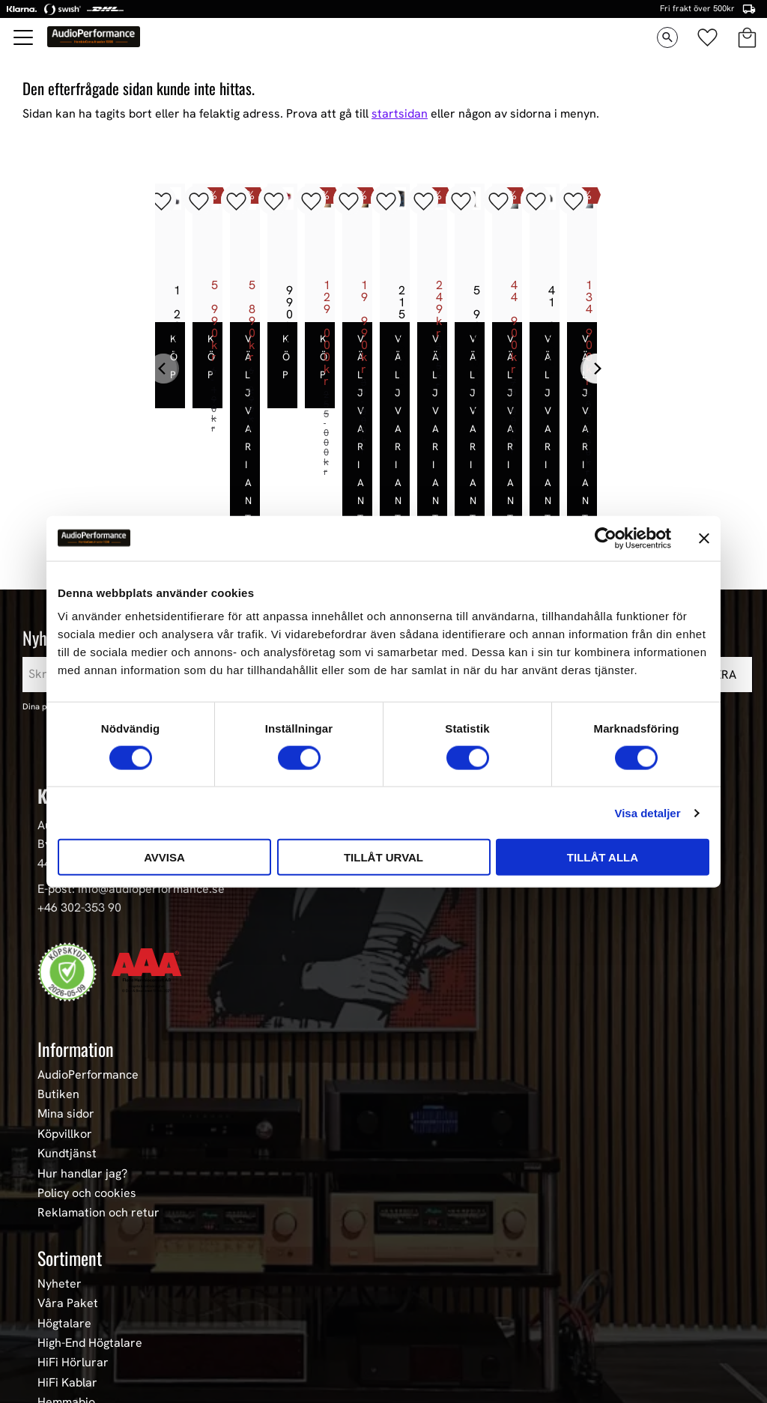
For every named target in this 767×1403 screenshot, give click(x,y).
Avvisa (164, 857)
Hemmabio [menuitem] (66, 1308)
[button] (24, 37)
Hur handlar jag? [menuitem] (82, 1080)
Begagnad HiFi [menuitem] (76, 1329)
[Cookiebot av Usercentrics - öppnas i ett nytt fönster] (605, 538)
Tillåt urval (383, 857)
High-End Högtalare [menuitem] (89, 1249)
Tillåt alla (602, 857)
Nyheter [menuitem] (59, 1190)
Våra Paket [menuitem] (67, 1209)
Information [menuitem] (75, 955)
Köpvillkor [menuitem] (64, 1040)
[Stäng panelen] (704, 538)
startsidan (400, 113)
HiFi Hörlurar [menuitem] (73, 1269)
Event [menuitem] (52, 1368)
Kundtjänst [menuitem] (67, 1060)
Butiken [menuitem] (58, 1000)
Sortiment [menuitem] (69, 1164)
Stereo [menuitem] (55, 1348)
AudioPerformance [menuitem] (88, 981)
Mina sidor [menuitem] (65, 1021)
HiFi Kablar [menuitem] (67, 1289)
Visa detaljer (647, 812)
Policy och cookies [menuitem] (86, 1099)
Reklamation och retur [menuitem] (98, 1120)
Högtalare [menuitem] (64, 1230)
